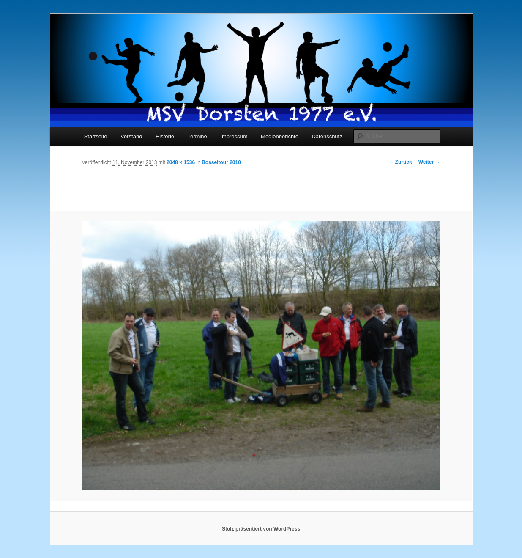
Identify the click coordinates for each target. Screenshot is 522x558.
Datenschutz (327, 136)
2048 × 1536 (181, 162)
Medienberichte (279, 136)
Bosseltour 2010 (221, 162)
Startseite (95, 136)
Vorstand (131, 136)
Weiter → (429, 162)
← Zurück (400, 162)
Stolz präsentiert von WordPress (261, 529)
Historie (165, 136)
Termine (197, 136)
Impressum (233, 136)
